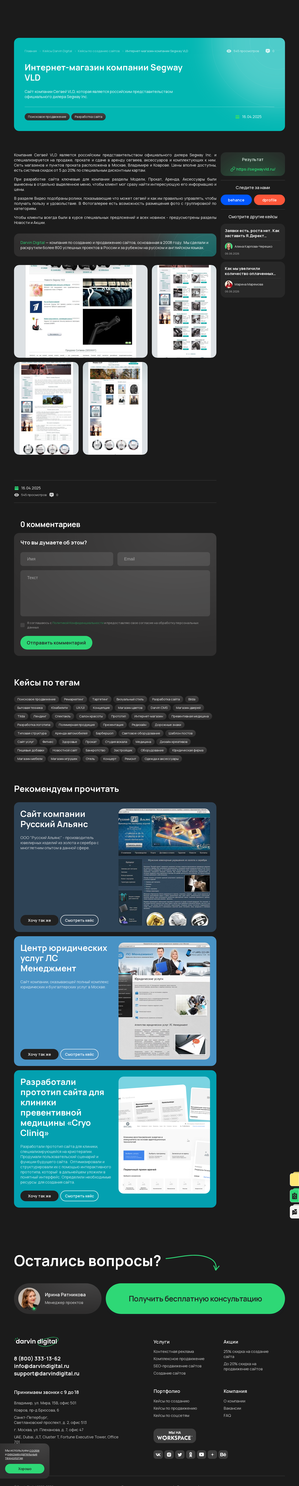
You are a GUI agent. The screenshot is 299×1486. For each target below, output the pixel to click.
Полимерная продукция (77, 724)
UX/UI (80, 707)
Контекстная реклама (174, 1351)
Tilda (21, 716)
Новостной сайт (65, 750)
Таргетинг (100, 699)
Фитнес (48, 741)
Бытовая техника (30, 707)
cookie (34, 1450)
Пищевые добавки (30, 750)
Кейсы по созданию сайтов (99, 51)
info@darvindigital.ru (41, 1366)
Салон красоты (91, 716)
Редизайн (139, 724)
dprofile (269, 199)
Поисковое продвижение (47, 116)
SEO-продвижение (139, 25)
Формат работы (182, 9)
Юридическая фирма (187, 750)
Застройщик (123, 750)
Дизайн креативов (173, 741)
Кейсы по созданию (171, 1400)
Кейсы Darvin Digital (58, 51)
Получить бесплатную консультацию (195, 1299)
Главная (31, 51)
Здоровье (69, 741)
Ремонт (130, 759)
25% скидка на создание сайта (246, 1354)
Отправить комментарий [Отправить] (56, 643)
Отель (90, 759)
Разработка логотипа (33, 724)
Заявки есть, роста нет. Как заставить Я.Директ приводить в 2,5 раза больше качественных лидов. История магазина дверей (252, 233)
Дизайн (226, 25)
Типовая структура (32, 733)
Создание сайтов (197, 25)
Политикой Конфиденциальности (78, 623)
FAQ (227, 1415)
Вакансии (232, 1408)
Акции (112, 9)
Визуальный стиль (130, 699)
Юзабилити (59, 707)
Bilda (191, 699)
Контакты (209, 9)
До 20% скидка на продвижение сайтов (243, 1366)
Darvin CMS (159, 707)
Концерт (109, 759)
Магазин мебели (29, 759)
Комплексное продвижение (90, 25)
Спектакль (63, 716)
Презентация (113, 724)
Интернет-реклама (40, 25)
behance (236, 199)
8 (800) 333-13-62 (247, 7)
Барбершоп (104, 733)
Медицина (143, 741)
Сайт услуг (25, 741)
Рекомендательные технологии (21, 1456)
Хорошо (24, 1468)
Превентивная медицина (190, 716)
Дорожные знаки (168, 724)
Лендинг (40, 716)
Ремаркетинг (74, 699)
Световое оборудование (141, 733)
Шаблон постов (180, 733)
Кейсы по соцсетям (171, 1415)
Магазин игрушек (64, 759)
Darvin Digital (32, 242)
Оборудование (152, 750)
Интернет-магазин (148, 716)
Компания (74, 9)
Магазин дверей (188, 707)
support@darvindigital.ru (46, 1373)
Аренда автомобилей (71, 733)
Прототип (118, 716)
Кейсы (130, 9)
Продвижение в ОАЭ (257, 25)
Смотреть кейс (79, 920)
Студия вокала (116, 741)
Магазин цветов (130, 707)
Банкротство (95, 750)
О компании (234, 1400)
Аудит (168, 25)
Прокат (91, 741)
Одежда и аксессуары (162, 759)
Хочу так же (39, 920)
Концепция (101, 707)
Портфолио (167, 1391)
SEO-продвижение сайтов (178, 1365)
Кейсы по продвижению (175, 1408)
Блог (96, 9)
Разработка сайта (88, 116)
